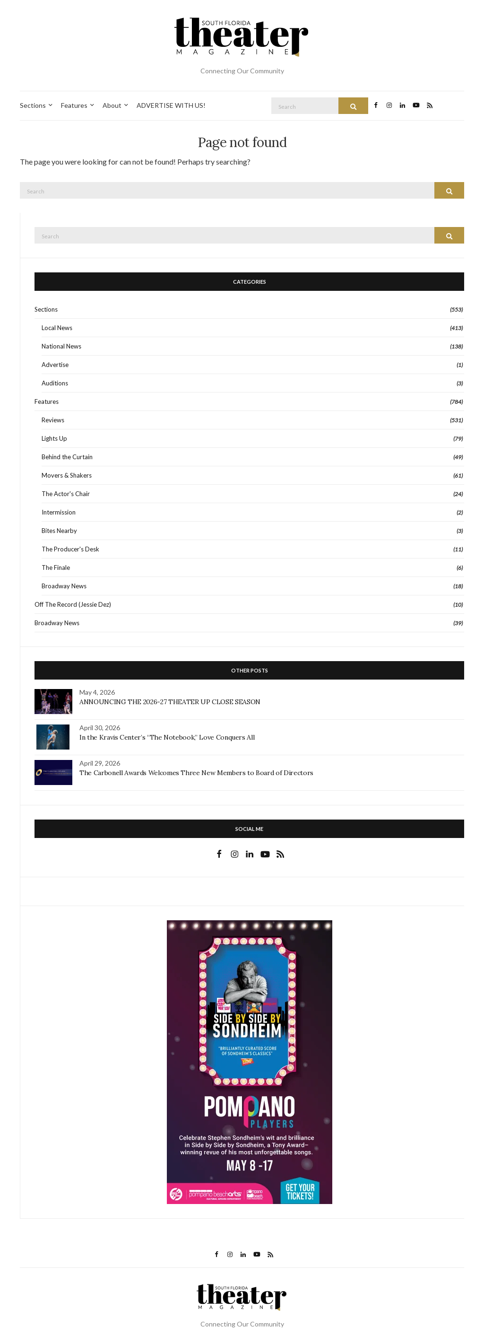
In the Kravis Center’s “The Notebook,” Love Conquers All (166, 737)
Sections (33, 105)
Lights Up (54, 438)
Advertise (55, 364)
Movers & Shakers (67, 475)
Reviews (53, 420)
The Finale (56, 567)
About (112, 105)
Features (74, 105)
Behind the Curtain (67, 457)
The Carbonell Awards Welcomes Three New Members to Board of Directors (196, 772)
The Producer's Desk (70, 549)
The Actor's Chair (66, 493)
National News (61, 346)
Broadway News (64, 586)
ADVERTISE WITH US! (171, 105)
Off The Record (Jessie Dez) (73, 604)
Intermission (59, 512)
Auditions (55, 383)
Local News (57, 328)
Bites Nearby (59, 530)
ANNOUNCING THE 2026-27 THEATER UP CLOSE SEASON (169, 702)
